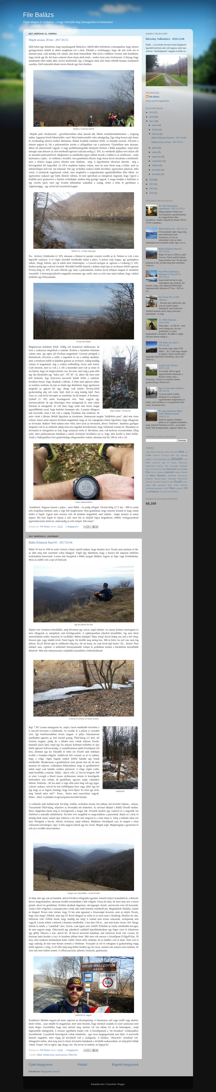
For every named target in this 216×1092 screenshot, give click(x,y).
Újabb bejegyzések (41, 1064)
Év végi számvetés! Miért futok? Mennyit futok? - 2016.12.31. (170, 414)
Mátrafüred (172, 476)
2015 (151, 112)
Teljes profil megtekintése (157, 101)
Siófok (176, 485)
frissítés (177, 459)
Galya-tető (156, 463)
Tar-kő (165, 488)
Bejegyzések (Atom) (50, 1071)
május (155, 152)
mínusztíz (149, 479)
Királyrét (179, 469)
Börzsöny (160, 452)
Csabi (148, 455)
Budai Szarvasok (171, 452)
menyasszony (61, 1054)
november (157, 169)
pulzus (148, 485)
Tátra (171, 488)
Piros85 (178, 481)
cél (186, 452)
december (156, 174)
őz (168, 482)
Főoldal (82, 1064)
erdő (155, 459)
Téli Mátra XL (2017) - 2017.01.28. (169, 344)
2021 (151, 184)
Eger (178, 455)
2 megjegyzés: (72, 526)
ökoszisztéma (182, 479)
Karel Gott (150, 469)
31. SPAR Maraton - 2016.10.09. (168, 321)
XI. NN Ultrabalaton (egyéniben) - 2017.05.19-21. (172, 207)
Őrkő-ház (72, 1054)
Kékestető (171, 469)
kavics (156, 469)
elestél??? (149, 459)
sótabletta (183, 485)
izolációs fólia (162, 466)
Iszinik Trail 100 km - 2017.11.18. (169, 366)
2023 (151, 188)
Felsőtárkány (161, 459)
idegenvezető (150, 466)
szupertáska (158, 488)
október (156, 165)
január (155, 125)
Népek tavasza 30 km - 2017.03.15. (49, 39)
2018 (151, 179)
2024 (151, 193)
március (156, 134)
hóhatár (174, 463)
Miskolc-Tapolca (160, 479)
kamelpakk (184, 466)
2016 (151, 117)
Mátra (152, 475)
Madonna (160, 472)
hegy (163, 463)
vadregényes (153, 491)
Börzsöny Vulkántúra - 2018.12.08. (165, 38)
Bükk (39, 1054)
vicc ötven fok (165, 492)
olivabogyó (172, 479)
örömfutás (157, 482)
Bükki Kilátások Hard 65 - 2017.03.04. (51, 542)
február (155, 129)
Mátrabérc (161, 475)
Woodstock (174, 492)
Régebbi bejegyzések (125, 1064)
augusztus (156, 156)
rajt (153, 485)
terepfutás (179, 488)
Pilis (171, 482)
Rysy (170, 485)
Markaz (177, 472)
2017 (151, 121)
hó (168, 463)
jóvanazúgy (174, 466)
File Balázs (38, 14)
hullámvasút (48, 1054)
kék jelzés (162, 469)
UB (186, 488)
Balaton (153, 452)
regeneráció (162, 485)
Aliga (148, 452)
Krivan (153, 472)
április (155, 147)
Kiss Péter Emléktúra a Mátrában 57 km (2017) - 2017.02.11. (170, 274)
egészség (184, 455)
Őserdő (164, 482)
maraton (169, 472)
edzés (173, 455)
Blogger (121, 1084)
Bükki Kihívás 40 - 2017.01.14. (173, 228)
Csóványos (165, 455)
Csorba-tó (156, 455)
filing (169, 459)
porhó (185, 482)
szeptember (157, 161)
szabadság (149, 488)
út (146, 492)
